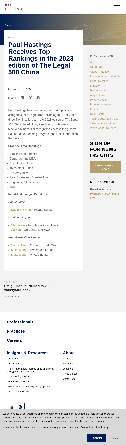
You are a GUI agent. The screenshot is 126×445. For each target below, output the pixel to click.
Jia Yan (16, 229)
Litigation (95, 85)
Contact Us (69, 379)
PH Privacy (13, 363)
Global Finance (99, 71)
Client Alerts (13, 358)
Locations (68, 368)
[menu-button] (117, 7)
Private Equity (98, 99)
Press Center (70, 373)
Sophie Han (19, 245)
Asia (92, 62)
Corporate (96, 66)
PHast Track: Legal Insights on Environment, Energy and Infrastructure (30, 370)
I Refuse (114, 438)
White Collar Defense (103, 128)
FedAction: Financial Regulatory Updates (29, 386)
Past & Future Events (18, 391)
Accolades (68, 363)
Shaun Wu (18, 225)
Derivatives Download (18, 381)
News (66, 358)
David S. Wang (21, 209)
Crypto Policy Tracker (18, 376)
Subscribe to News (105, 167)
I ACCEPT (97, 438)
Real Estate (97, 114)
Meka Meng (19, 250)
